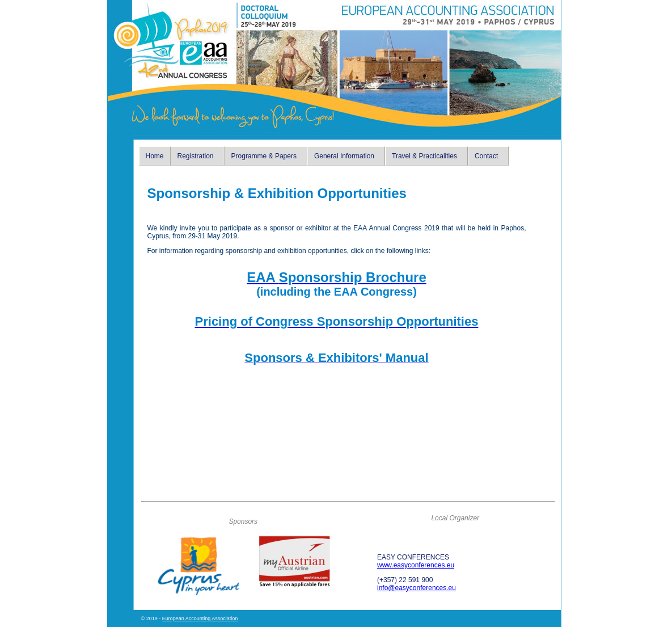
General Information (344, 156)
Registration (195, 156)
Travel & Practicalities (424, 156)
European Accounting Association (200, 618)
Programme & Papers (264, 156)
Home (155, 156)
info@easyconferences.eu (416, 588)
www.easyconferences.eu (415, 565)
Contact (486, 156)
